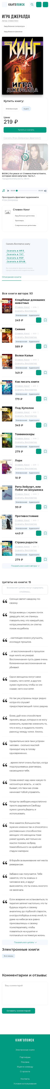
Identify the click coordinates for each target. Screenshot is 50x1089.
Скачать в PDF (15, 258)
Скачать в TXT (15, 254)
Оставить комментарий (18, 1011)
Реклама (25, 1062)
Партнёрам (25, 1057)
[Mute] (45, 191)
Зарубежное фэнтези (13, 32)
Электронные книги (25, 1050)
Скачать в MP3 (15, 250)
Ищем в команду (25, 1067)
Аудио (26, 109)
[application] (27, 191)
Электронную (12, 109)
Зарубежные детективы (25, 216)
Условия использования (25, 1083)
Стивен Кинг (22, 307)
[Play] (8, 191)
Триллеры (19, 221)
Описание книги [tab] (11, 277)
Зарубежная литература (14, 26)
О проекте (25, 1071)
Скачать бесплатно (26, 311)
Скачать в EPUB (16, 261)
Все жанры (8, 956)
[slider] (26, 190)
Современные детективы (25, 225)
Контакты (25, 1079)
